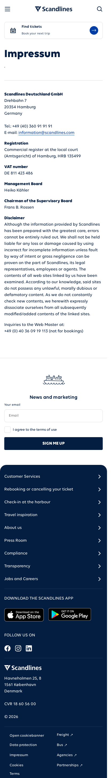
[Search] (99, 9)
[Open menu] (7, 9)
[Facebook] (7, 648)
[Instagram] (18, 648)
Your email (12, 404)
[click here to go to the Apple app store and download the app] (24, 614)
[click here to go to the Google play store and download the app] (69, 614)
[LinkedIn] (29, 648)
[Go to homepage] (53, 9)
